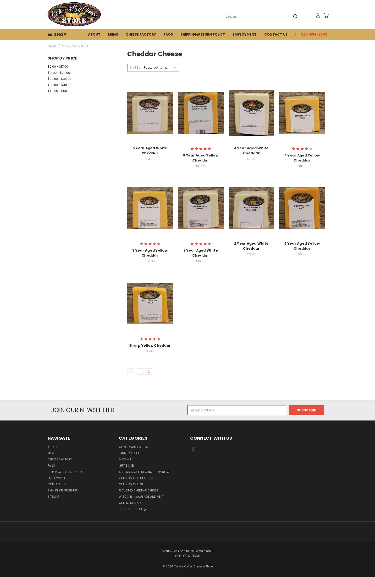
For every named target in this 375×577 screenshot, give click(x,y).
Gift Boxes (127, 466)
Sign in (53, 490)
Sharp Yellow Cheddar (150, 345)
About (94, 34)
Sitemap (53, 497)
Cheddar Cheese (131, 484)
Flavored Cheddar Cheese (138, 490)
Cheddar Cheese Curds (136, 478)
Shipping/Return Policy (203, 34)
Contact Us (275, 34)
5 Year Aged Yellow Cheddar (200, 158)
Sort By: (135, 67)
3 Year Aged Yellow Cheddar (150, 253)
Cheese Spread (130, 503)
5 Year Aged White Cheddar (150, 151)
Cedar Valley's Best (134, 447)
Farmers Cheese (131, 453)
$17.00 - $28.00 (59, 72)
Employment (245, 34)
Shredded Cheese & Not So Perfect (145, 472)
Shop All (125, 459)
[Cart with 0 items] (326, 15)
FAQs (168, 34)
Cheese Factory (141, 34)
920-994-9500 (314, 34)
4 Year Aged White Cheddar (251, 151)
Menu (113, 34)
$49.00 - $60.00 (60, 91)
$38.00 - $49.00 (60, 85)
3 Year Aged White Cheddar (200, 253)
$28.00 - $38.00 (59, 78)
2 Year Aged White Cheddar (251, 246)
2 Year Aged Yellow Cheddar (302, 246)
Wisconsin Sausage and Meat (141, 497)
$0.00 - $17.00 (58, 66)
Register (71, 490)
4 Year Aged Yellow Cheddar (302, 158)
